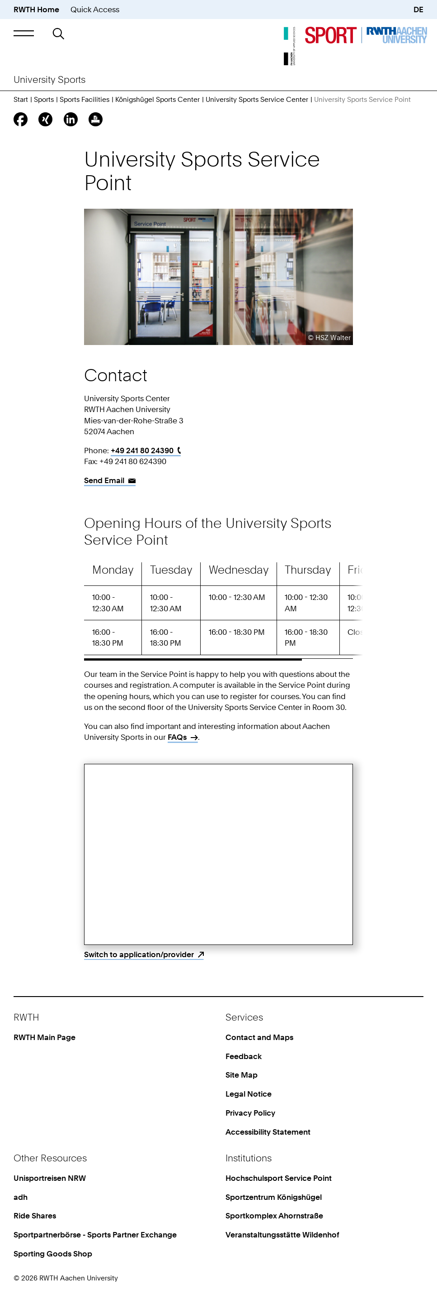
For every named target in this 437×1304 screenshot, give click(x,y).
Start (21, 100)
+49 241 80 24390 (142, 450)
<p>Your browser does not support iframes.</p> (218, 854)
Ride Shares (35, 1215)
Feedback (244, 1056)
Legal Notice (249, 1093)
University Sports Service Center (257, 100)
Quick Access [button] (94, 9)
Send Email (104, 480)
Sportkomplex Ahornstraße (274, 1215)
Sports (44, 100)
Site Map (242, 1074)
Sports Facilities (84, 100)
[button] (24, 33)
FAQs (177, 737)
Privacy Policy (250, 1112)
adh (21, 1197)
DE (418, 9)
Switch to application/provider (139, 954)
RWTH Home (36, 9)
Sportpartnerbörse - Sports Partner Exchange (95, 1234)
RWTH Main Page (44, 1037)
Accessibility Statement (268, 1131)
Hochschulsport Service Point (279, 1178)
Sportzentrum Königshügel (274, 1197)
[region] (218, 611)
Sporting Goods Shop (53, 1253)
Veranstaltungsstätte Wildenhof (282, 1234)
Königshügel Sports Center (157, 100)
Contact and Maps (259, 1037)
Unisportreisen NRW (50, 1178)
